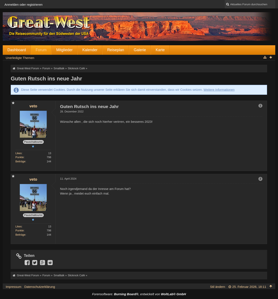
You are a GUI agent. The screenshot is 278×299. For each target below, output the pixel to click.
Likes (18, 153)
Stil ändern (217, 286)
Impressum (13, 286)
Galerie (140, 50)
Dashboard (16, 50)
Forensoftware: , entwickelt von (139, 294)
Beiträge (20, 161)
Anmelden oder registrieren (23, 4)
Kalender (89, 50)
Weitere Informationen (219, 89)
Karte (160, 50)
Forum (41, 50)
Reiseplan (115, 50)
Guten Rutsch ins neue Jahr (46, 78)
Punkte (19, 157)
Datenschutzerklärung (39, 286)
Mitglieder (64, 50)
